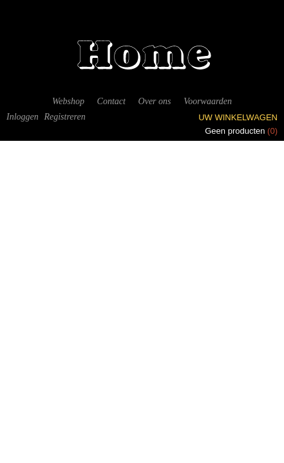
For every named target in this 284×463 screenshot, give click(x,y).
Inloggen (22, 117)
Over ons (154, 101)
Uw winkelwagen (238, 117)
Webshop (68, 101)
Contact (111, 101)
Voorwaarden (208, 101)
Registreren (64, 117)
